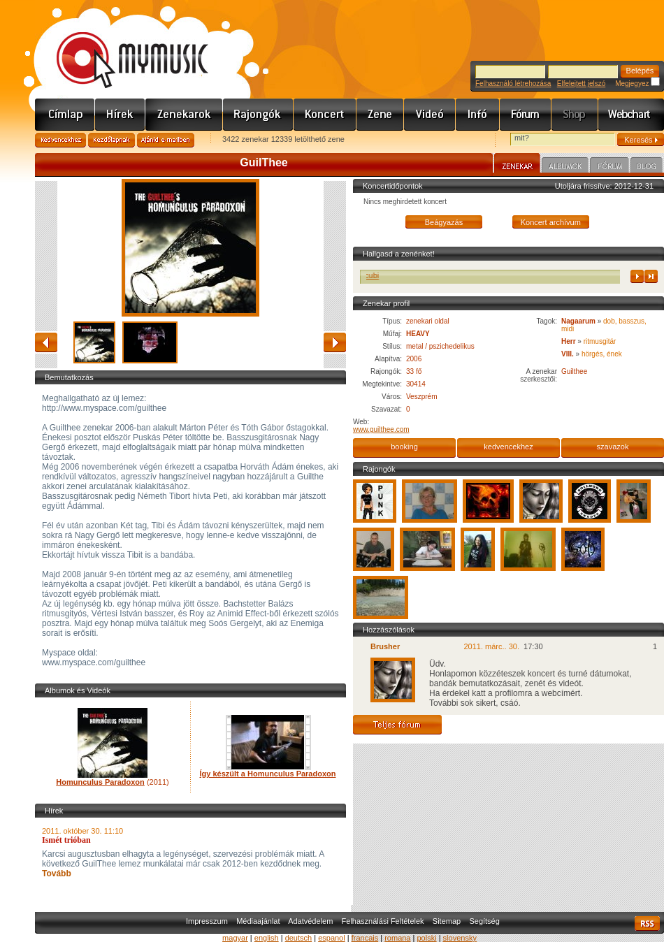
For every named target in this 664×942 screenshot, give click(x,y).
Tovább (56, 873)
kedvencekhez (508, 446)
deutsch (298, 938)
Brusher (385, 646)
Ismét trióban (66, 840)
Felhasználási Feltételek (383, 921)
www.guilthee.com (381, 429)
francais (365, 938)
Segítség (484, 921)
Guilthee (574, 371)
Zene (380, 115)
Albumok (565, 167)
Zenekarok (184, 115)
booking (404, 446)
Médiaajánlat (258, 921)
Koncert (325, 115)
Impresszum (207, 921)
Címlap (65, 115)
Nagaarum (578, 321)
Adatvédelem (310, 921)
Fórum (525, 115)
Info (478, 115)
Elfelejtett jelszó (581, 83)
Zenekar (517, 165)
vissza (46, 342)
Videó (430, 115)
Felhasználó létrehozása (513, 83)
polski (426, 938)
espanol (331, 938)
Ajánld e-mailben (165, 140)
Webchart (631, 115)
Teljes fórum (397, 724)
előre (335, 342)
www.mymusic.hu (120, 45)
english (266, 938)
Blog (646, 167)
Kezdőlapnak (111, 140)
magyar (235, 938)
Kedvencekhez (60, 140)
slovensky (460, 938)
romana (397, 938)
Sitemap (447, 921)
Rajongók (258, 115)
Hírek (120, 115)
